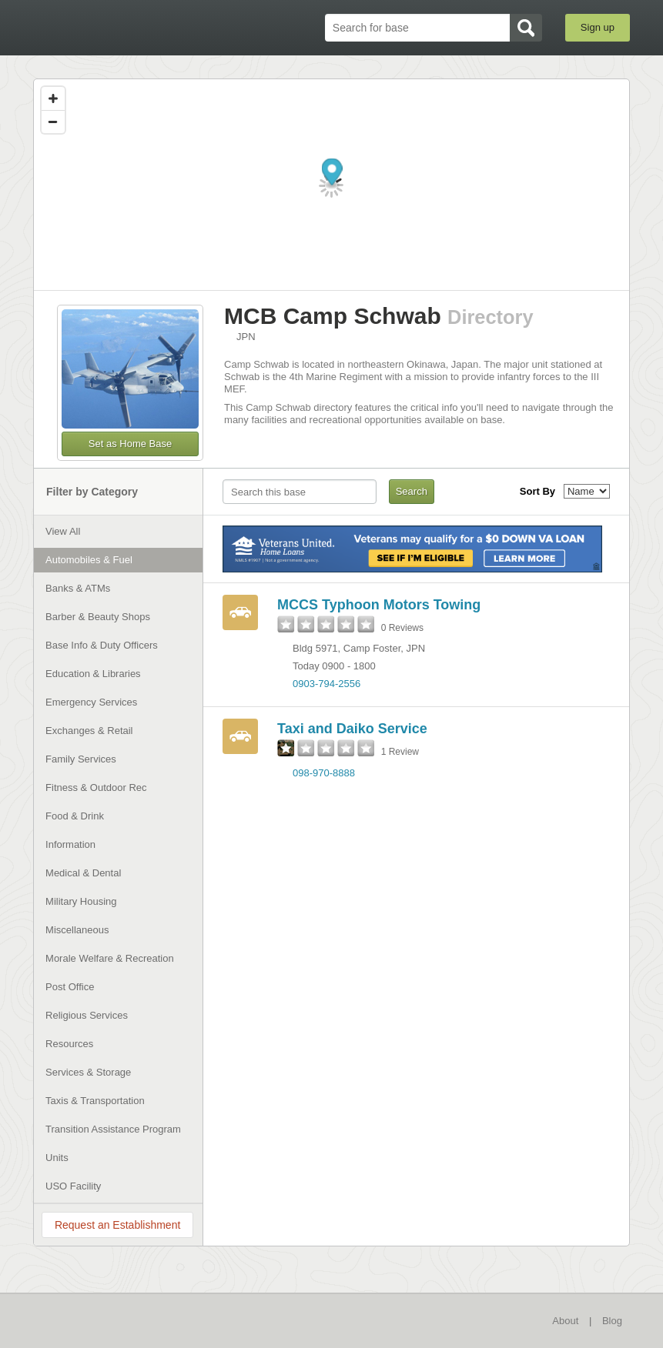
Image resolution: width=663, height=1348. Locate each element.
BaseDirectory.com (114, 28)
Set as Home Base (130, 443)
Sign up (597, 27)
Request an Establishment (117, 1225)
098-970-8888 (324, 773)
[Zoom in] (53, 98)
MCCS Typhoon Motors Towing (379, 604)
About (565, 1320)
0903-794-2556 (326, 683)
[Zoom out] (53, 121)
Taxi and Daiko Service (352, 728)
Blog (612, 1320)
